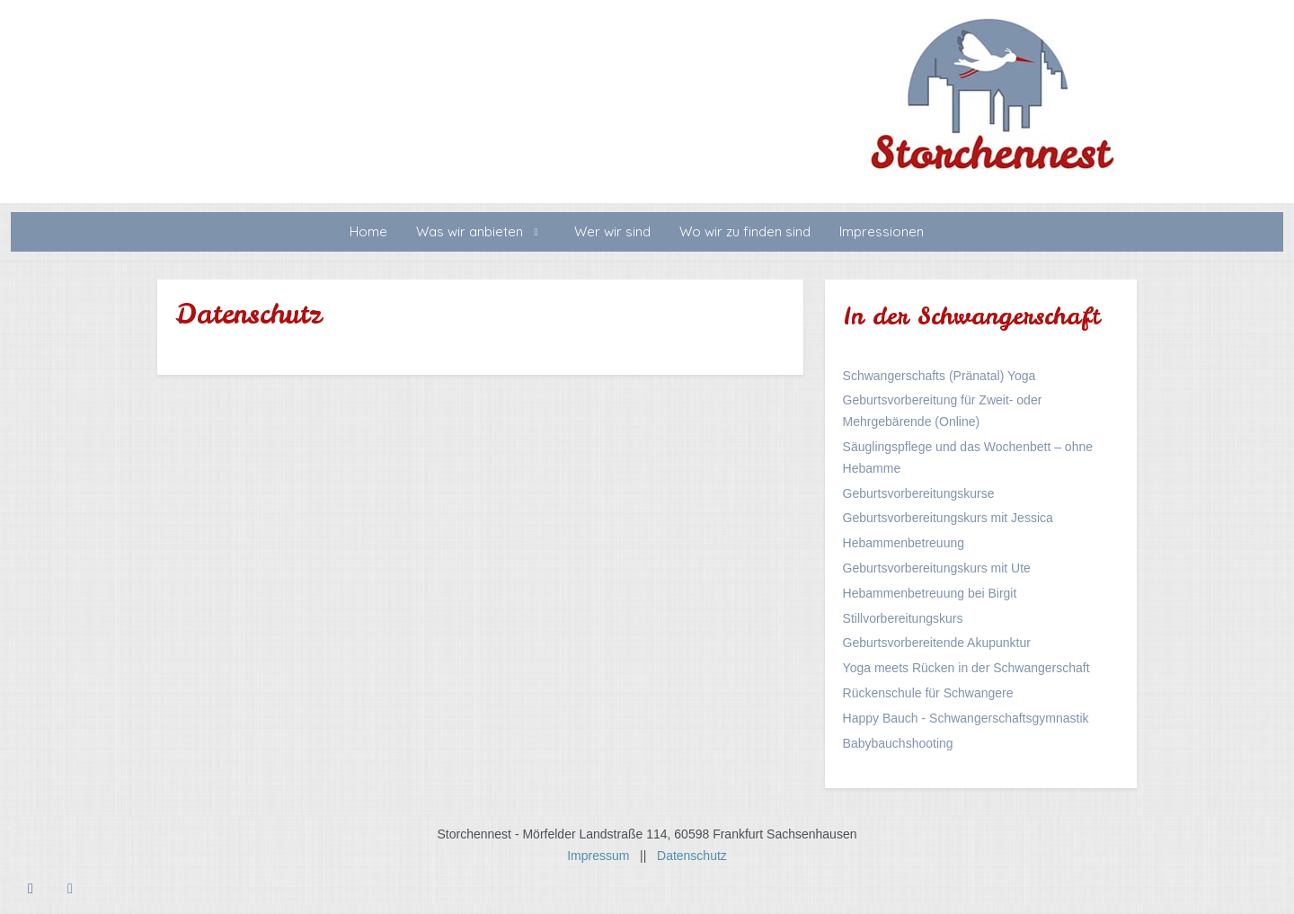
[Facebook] (31, 888)
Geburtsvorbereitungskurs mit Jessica (948, 517)
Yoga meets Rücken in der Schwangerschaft (966, 668)
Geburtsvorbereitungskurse (919, 493)
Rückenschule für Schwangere (928, 693)
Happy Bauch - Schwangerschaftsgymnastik (966, 718)
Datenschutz (692, 855)
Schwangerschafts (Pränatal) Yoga (939, 375)
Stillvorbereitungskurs (903, 618)
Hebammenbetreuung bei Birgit (930, 593)
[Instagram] (70, 888)
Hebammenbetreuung (903, 543)
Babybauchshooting (898, 743)
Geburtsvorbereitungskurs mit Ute (937, 568)
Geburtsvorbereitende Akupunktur (937, 642)
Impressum (603, 855)
